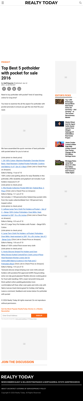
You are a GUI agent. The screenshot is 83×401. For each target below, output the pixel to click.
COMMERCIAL (11, 382)
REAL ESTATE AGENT (61, 382)
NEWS (3, 382)
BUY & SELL (21, 382)
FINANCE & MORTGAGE (44, 382)
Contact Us (14, 389)
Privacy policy (40, 389)
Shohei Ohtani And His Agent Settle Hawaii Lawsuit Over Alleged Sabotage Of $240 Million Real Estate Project (70, 130)
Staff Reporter (8, 83)
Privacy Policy (33, 319)
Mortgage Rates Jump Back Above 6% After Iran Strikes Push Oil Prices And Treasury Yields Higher (70, 167)
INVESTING (30, 382)
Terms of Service (26, 389)
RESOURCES (75, 382)
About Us (5, 389)
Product (5, 62)
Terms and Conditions (21, 319)
